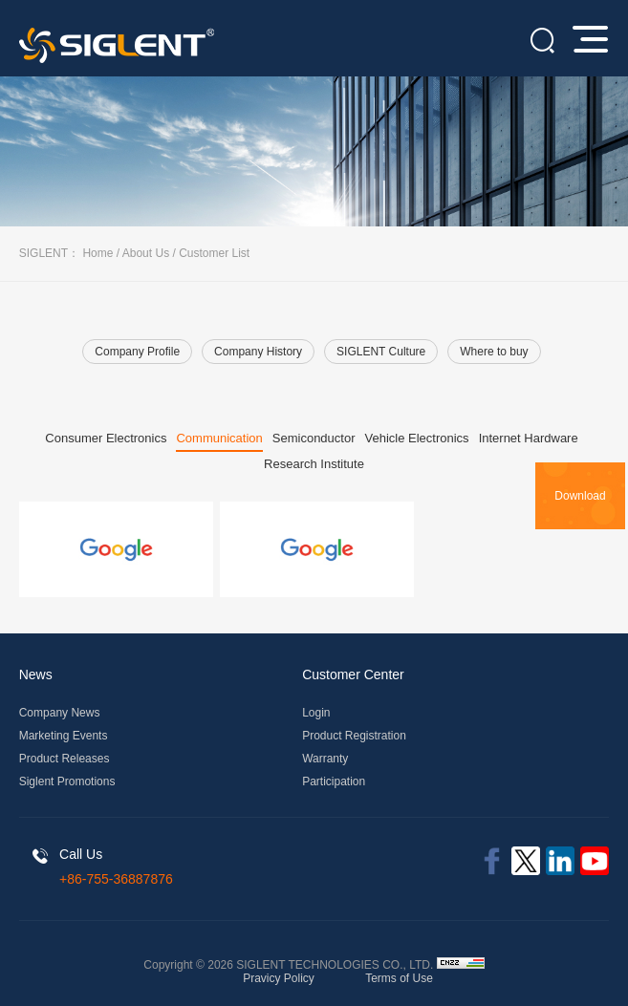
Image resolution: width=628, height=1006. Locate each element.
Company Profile (137, 351)
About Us (145, 253)
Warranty (325, 758)
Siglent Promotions (67, 781)
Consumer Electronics (105, 438)
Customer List (214, 253)
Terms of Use (399, 978)
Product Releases (64, 758)
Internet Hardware (528, 438)
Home (97, 253)
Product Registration (354, 735)
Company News (59, 712)
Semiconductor (314, 438)
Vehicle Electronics (417, 438)
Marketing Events (63, 735)
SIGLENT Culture (380, 351)
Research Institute (314, 464)
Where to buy (494, 351)
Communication (219, 438)
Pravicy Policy (278, 978)
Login (316, 712)
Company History (258, 351)
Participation (333, 781)
